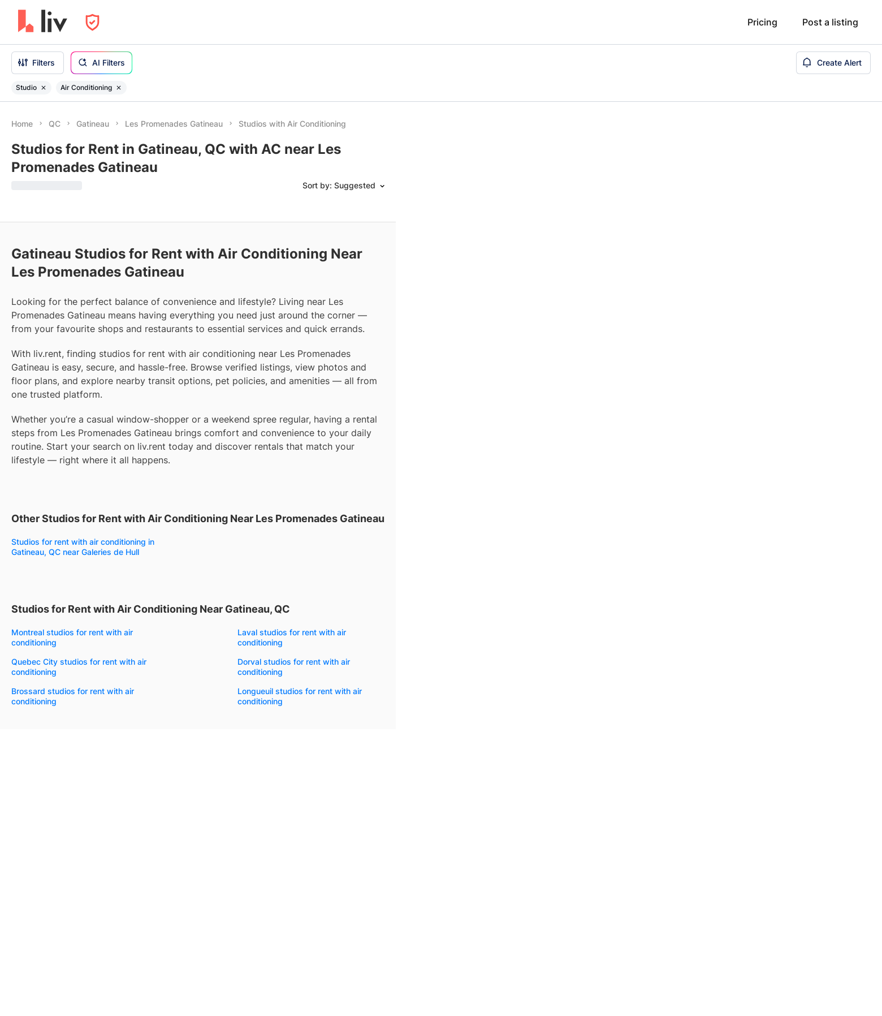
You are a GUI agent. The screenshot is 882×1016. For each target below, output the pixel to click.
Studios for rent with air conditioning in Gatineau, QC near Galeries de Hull (82, 547)
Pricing (762, 22)
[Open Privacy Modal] (92, 22)
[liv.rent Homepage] (42, 22)
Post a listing (830, 22)
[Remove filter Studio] (43, 87)
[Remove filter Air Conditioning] (118, 87)
